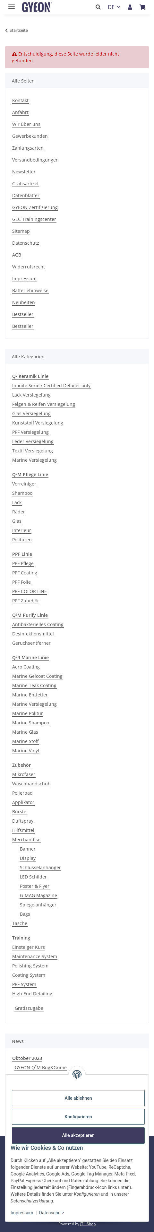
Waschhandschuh (31, 784)
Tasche (19, 923)
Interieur (21, 530)
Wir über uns (26, 124)
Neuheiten (23, 302)
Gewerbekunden (30, 136)
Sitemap (21, 231)
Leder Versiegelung (33, 441)
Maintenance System (34, 956)
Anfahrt (20, 112)
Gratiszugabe (29, 1008)
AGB (16, 255)
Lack (16, 502)
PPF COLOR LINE (29, 591)
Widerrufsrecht (28, 267)
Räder (18, 512)
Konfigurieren (78, 1116)
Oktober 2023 (27, 1058)
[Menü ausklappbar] (10, 4)
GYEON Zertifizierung (35, 207)
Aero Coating (26, 667)
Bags (25, 914)
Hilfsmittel (23, 830)
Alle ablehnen (78, 1098)
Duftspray (22, 821)
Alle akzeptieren (78, 1135)
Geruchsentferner (31, 643)
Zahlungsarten (28, 148)
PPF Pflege (23, 563)
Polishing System (30, 966)
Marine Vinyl (25, 750)
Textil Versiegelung (32, 451)
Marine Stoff (25, 741)
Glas (16, 521)
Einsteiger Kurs (28, 947)
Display (28, 858)
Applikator (23, 802)
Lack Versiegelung (31, 395)
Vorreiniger (24, 484)
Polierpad (22, 793)
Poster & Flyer (34, 886)
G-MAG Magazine (38, 895)
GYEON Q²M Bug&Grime (41, 1067)
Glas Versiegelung (31, 413)
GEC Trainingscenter (34, 219)
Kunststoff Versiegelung (37, 423)
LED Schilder (33, 877)
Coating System (28, 975)
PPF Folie (21, 582)
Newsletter (24, 172)
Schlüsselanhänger (40, 867)
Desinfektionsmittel (33, 634)
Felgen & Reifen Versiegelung (43, 404)
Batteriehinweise (30, 290)
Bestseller (22, 314)
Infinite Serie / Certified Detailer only (51, 385)
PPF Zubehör (25, 601)
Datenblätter (25, 195)
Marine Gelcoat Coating (37, 676)
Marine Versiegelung (34, 460)
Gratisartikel (25, 183)
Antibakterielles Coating (38, 624)
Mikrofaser (23, 774)
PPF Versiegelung (30, 432)
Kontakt (20, 100)
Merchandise (26, 839)
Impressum (22, 1212)
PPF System (24, 984)
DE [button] (111, 7)
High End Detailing (32, 994)
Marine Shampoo (30, 723)
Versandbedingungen (35, 160)
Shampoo (22, 493)
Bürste (19, 811)
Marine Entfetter (30, 695)
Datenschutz (51, 1212)
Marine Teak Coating (34, 685)
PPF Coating (24, 573)
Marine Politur (27, 713)
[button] (100, 7)
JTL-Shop (88, 1224)
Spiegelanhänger (38, 905)
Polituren (22, 540)
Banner (28, 849)
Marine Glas (25, 732)
